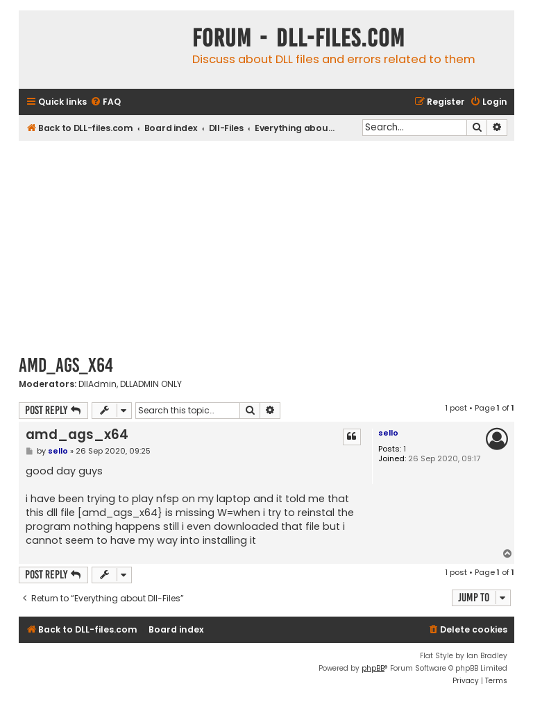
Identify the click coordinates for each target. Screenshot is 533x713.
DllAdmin (97, 384)
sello (388, 432)
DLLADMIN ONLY (151, 384)
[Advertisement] (266, 245)
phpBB (373, 668)
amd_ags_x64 (66, 365)
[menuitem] (105, 102)
